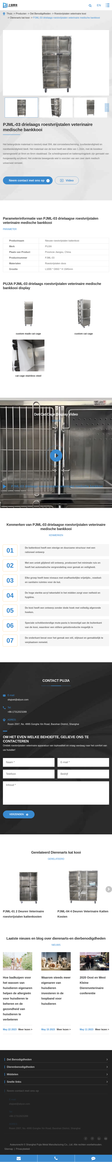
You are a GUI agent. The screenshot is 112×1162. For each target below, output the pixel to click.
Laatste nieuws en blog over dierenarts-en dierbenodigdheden (56, 938)
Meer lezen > (25, 1029)
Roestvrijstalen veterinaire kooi (70, 13)
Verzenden (18, 814)
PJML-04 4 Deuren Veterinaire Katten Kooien (82, 914)
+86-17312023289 (56, 709)
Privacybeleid (23, 1149)
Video (67, 180)
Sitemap (8, 1149)
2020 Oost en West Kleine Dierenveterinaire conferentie (93, 985)
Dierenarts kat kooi (20, 17)
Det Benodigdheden (40, 13)
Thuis (9, 13)
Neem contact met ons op (29, 180)
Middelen (57, 1076)
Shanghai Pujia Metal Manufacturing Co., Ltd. (49, 1144)
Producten (21, 13)
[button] (107, 107)
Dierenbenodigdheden (57, 1069)
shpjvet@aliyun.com (56, 697)
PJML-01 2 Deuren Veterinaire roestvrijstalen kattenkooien (23, 914)
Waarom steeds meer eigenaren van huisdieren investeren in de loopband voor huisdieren (55, 990)
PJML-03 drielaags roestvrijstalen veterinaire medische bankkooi (66, 17)
